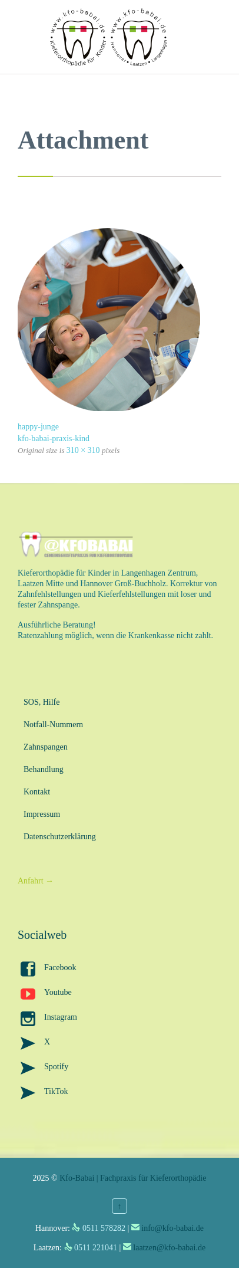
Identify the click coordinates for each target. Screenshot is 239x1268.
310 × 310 (83, 450)
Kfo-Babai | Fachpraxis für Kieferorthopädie (132, 1178)
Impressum (42, 814)
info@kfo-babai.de (172, 1228)
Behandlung (44, 769)
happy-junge (38, 426)
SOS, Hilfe (41, 702)
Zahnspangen (46, 747)
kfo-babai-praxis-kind (53, 438)
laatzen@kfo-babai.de (169, 1247)
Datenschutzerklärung (60, 836)
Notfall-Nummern (53, 724)
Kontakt (37, 791)
